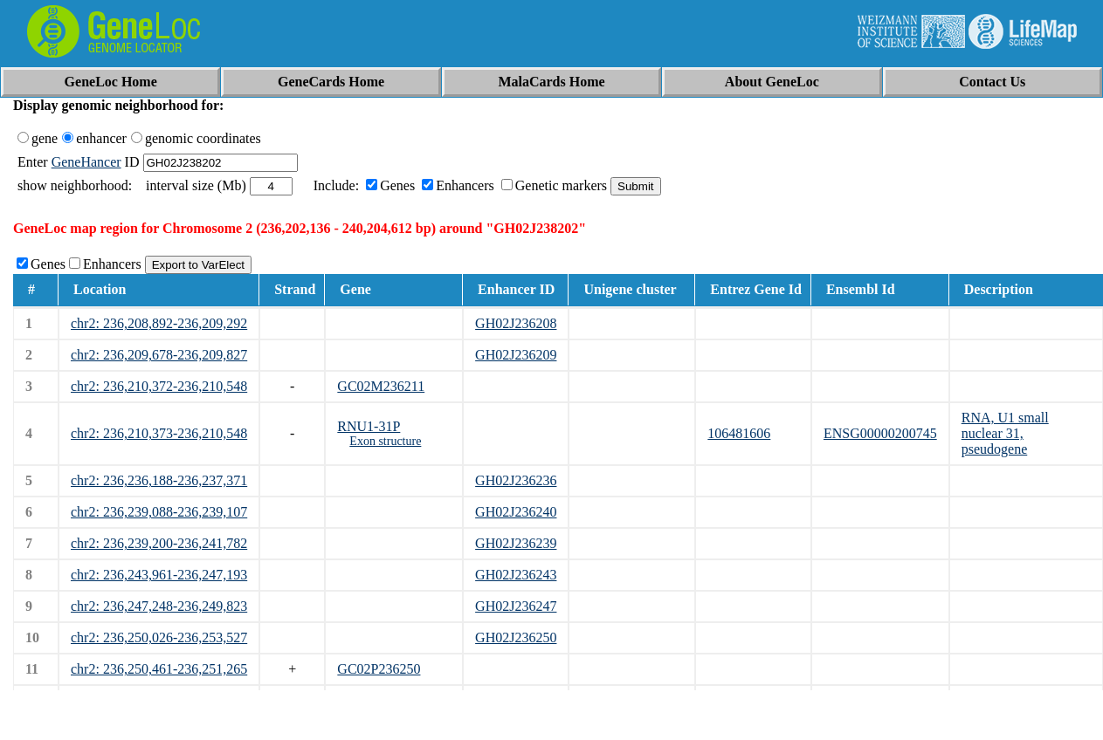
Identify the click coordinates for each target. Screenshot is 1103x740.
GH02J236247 (515, 606)
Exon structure (385, 441)
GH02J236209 (515, 354)
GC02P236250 (378, 668)
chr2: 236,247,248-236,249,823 (159, 606)
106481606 (738, 433)
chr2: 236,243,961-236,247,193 (159, 574)
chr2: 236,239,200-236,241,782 (159, 543)
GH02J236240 (515, 511)
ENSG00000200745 (880, 433)
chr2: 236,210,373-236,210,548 (159, 433)
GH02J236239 (515, 543)
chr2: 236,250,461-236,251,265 (159, 668)
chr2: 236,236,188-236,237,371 (159, 480)
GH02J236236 (515, 480)
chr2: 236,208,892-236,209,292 (159, 323)
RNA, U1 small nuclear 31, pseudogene (1005, 433)
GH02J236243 (515, 574)
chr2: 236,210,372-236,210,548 (159, 386)
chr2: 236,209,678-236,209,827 (159, 354)
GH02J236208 (515, 323)
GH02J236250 (515, 637)
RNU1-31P (368, 426)
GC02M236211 (380, 386)
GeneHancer (86, 161)
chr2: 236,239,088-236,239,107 (159, 511)
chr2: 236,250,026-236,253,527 (159, 637)
